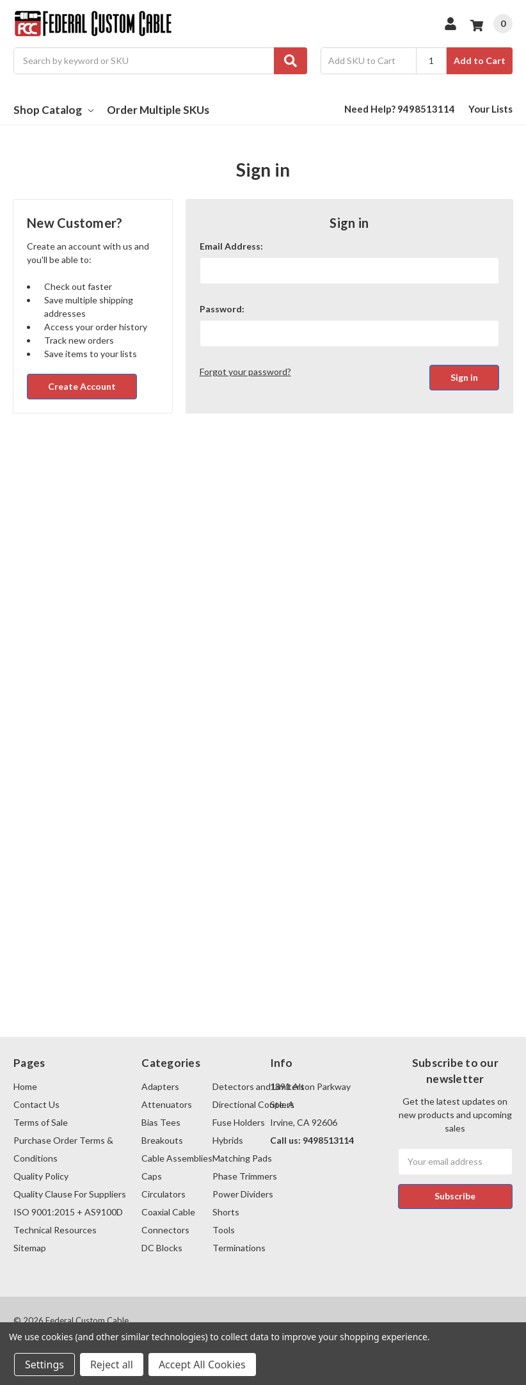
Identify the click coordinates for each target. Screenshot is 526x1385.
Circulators (163, 1194)
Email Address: (231, 246)
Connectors (165, 1229)
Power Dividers (242, 1194)
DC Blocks (161, 1247)
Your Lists (490, 109)
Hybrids (227, 1140)
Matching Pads (242, 1158)
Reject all (111, 1364)
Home (25, 1086)
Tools (223, 1229)
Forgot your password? (245, 371)
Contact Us (36, 1104)
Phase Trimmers (244, 1176)
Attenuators (166, 1104)
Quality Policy (40, 1176)
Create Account (82, 386)
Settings (44, 1364)
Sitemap (29, 1247)
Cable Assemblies (176, 1158)
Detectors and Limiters (258, 1086)
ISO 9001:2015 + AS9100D (68, 1211)
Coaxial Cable (168, 1211)
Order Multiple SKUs (158, 109)
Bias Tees (160, 1122)
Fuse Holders (238, 1122)
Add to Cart (480, 60)
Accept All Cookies (202, 1364)
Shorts (225, 1211)
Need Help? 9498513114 (399, 109)
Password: (222, 308)
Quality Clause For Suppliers (69, 1194)
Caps (151, 1176)
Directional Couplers (253, 1104)
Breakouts (162, 1140)
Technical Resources (55, 1229)
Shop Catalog (53, 109)
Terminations (239, 1247)
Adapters (160, 1086)
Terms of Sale (40, 1122)
